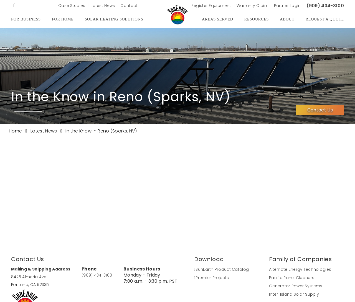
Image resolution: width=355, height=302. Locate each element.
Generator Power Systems (295, 286)
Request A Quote (325, 19)
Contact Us (320, 110)
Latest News (103, 5)
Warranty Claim (252, 5)
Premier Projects (211, 277)
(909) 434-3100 (325, 5)
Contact (128, 5)
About (287, 19)
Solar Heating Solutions (114, 19)
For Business (26, 19)
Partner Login (287, 5)
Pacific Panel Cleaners (291, 277)
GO (14, 5)
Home (16, 131)
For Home (63, 19)
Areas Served (217, 19)
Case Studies (71, 5)
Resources (256, 19)
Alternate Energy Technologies (300, 269)
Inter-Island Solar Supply (294, 294)
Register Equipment (211, 5)
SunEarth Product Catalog (221, 269)
